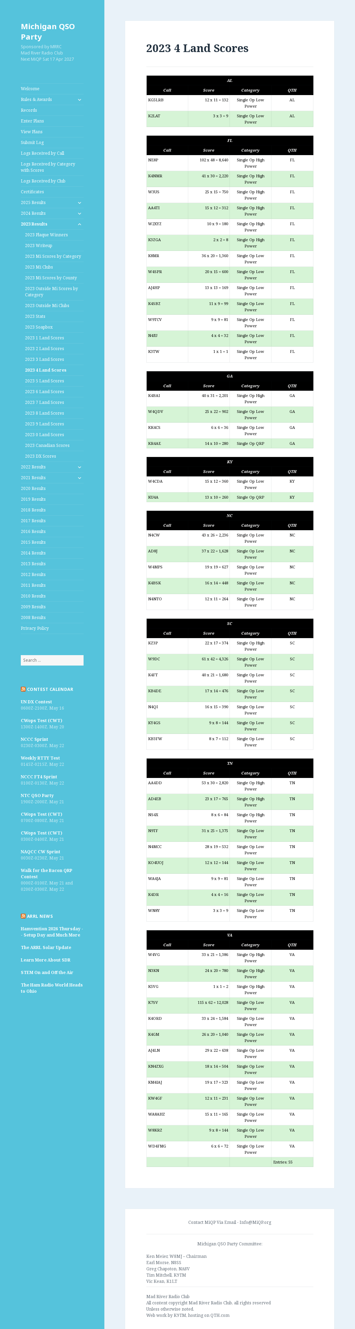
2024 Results (33, 213)
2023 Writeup (38, 245)
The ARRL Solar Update (46, 947)
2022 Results (33, 467)
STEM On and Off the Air (47, 972)
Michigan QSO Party (48, 31)
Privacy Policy (35, 628)
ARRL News (40, 916)
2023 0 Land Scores (44, 435)
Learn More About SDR (45, 960)
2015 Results (33, 542)
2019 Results (33, 499)
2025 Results (33, 202)
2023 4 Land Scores (46, 370)
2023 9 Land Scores (44, 424)
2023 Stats (35, 316)
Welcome (30, 89)
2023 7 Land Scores (44, 402)
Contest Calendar (50, 689)
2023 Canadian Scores (47, 445)
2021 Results (33, 478)
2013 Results (33, 564)
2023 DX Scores (40, 456)
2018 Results (33, 510)
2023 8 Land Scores (44, 413)
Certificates (32, 192)
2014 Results (33, 553)
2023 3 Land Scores (44, 359)
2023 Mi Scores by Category (53, 256)
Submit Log (32, 142)
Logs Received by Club (43, 181)
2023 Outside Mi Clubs (47, 305)
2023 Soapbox (39, 327)
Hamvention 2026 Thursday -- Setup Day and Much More (52, 932)
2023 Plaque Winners (46, 235)
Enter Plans (32, 121)
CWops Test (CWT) (41, 720)
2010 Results (33, 596)
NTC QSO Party (37, 795)
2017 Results (33, 521)
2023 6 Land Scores (44, 392)
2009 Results (33, 607)
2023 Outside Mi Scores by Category (51, 292)
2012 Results (33, 574)
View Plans (32, 132)
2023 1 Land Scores (44, 338)
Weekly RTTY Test (40, 758)
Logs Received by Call (42, 153)
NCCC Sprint (34, 739)
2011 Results (33, 585)
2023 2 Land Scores (44, 349)
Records (29, 110)
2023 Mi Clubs (39, 267)
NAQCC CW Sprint (40, 852)
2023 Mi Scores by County (51, 278)
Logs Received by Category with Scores (48, 167)
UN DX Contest (36, 702)
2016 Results (33, 531)
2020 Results (33, 488)
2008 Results (33, 617)
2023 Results (34, 224)
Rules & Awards (36, 99)
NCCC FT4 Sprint (39, 777)
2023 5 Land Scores (44, 381)
